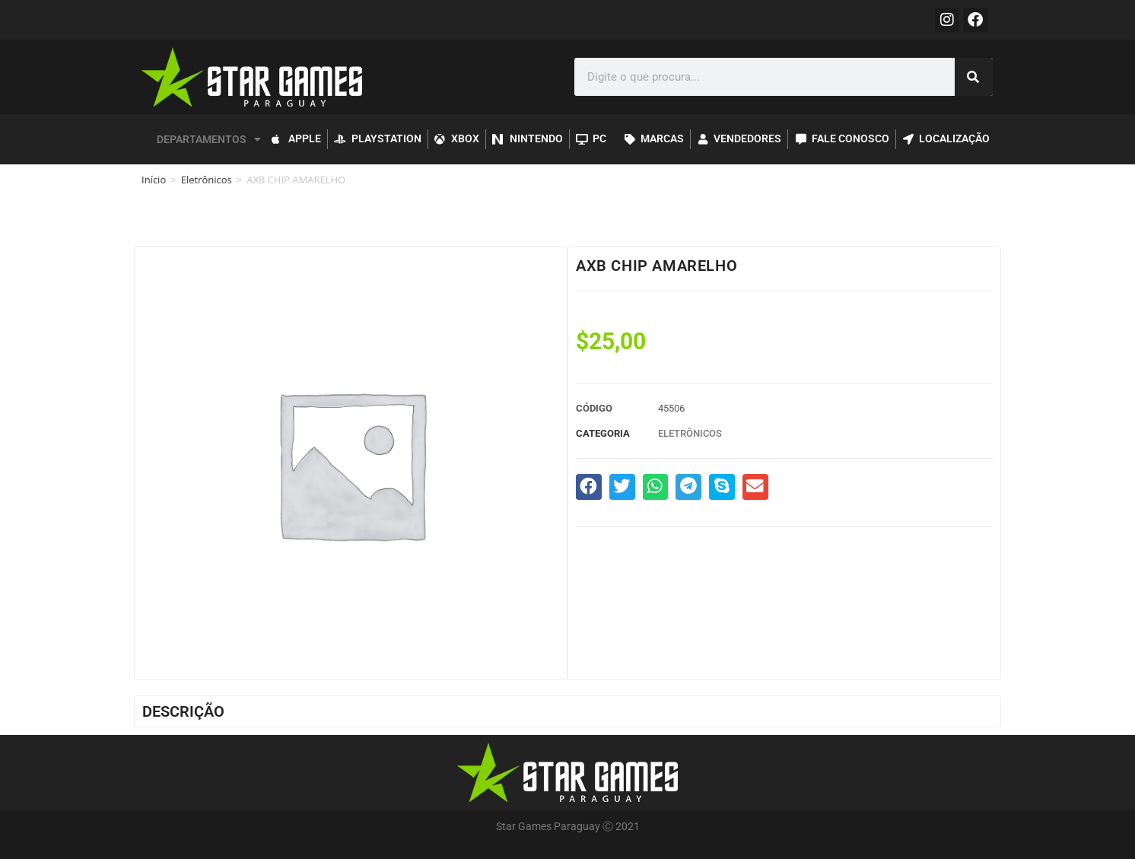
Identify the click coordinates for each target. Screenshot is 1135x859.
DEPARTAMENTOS (209, 139)
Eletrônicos (206, 179)
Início (153, 179)
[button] (589, 487)
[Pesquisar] (974, 77)
